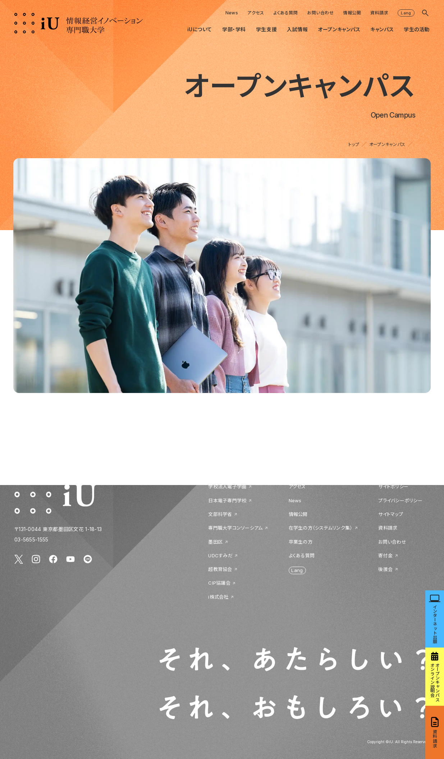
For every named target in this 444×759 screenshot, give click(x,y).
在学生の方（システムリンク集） (321, 527)
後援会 (385, 569)
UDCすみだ (220, 555)
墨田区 (215, 541)
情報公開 (352, 12)
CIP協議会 (219, 582)
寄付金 (385, 555)
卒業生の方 (300, 541)
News (231, 12)
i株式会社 (218, 596)
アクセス (255, 12)
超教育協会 (220, 569)
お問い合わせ (320, 12)
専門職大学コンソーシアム (235, 527)
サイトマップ (390, 514)
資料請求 (379, 12)
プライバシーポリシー (400, 500)
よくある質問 (285, 12)
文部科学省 (220, 514)
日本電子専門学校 (227, 500)
